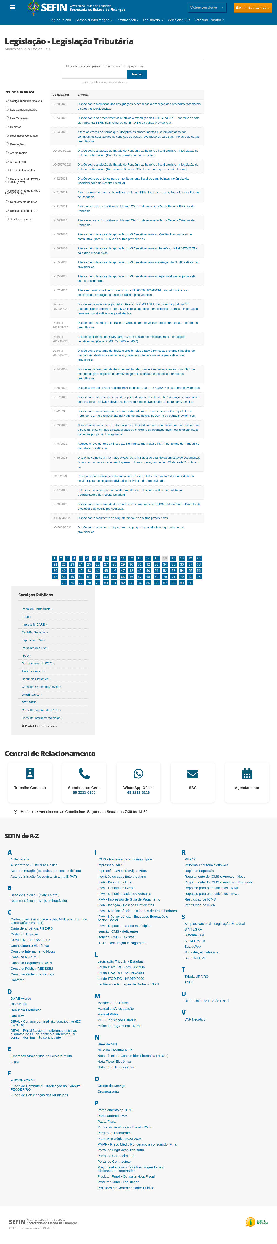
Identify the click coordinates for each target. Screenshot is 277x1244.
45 (106, 570)
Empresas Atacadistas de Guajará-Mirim (41, 1056)
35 (173, 564)
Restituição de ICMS (200, 899)
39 (55, 570)
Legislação (152, 20)
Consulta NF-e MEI (25, 957)
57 (55, 577)
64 (114, 577)
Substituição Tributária (201, 952)
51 (157, 570)
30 (131, 564)
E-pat (25, 616)
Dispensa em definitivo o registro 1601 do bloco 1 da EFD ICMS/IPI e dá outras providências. (139, 387)
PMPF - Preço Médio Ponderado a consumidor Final (137, 1144)
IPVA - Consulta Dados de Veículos (124, 894)
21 (55, 564)
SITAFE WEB (195, 941)
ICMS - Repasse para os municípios (125, 859)
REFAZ (190, 859)
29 (123, 564)
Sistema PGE (195, 935)
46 (114, 570)
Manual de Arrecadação (116, 1008)
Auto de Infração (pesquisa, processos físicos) (46, 871)
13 (139, 558)
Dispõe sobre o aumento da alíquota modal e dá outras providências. (123, 518)
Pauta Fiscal (107, 1121)
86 (157, 583)
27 (106, 564)
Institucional (126, 20)
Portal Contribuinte (38, 726)
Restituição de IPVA (200, 905)
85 (148, 583)
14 (148, 558)
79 (98, 583)
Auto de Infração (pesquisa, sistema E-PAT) (44, 876)
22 (64, 564)
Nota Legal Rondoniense (116, 1067)
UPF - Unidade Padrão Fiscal (207, 1001)
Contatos (17, 980)
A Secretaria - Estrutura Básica (34, 865)
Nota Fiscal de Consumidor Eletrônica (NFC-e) (133, 1056)
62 (98, 577)
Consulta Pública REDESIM (32, 968)
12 (131, 558)
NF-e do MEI (107, 1044)
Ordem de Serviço (111, 1086)
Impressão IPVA (32, 640)
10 (114, 558)
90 (190, 583)
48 (131, 570)
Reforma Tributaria (209, 20)
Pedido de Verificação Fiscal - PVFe (125, 1127)
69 (157, 577)
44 (98, 570)
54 (182, 570)
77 (81, 583)
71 (173, 577)
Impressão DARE (33, 624)
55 (190, 570)
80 (106, 583)
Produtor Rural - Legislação (118, 1182)
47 (123, 570)
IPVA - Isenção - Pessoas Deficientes (126, 905)
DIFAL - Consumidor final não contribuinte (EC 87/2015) (46, 1023)
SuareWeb (193, 946)
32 (148, 564)
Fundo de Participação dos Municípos (39, 1095)
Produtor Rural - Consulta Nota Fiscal (126, 1176)
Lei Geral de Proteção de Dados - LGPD (128, 984)
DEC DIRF (29, 702)
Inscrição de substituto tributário (122, 876)
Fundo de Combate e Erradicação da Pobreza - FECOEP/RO (47, 1087)
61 (89, 577)
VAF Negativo (195, 1019)
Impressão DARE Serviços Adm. (122, 871)
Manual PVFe (108, 1014)
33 (157, 564)
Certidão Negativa (34, 632)
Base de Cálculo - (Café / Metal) (35, 895)
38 (199, 564)
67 (140, 577)
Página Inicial (60, 20)
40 (64, 570)
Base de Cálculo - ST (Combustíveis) (39, 901)
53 (173, 570)
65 (123, 577)
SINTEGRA (193, 929)
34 (165, 564)
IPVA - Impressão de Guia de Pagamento (129, 899)
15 (156, 558)
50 (148, 570)
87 (165, 583)
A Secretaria (20, 859)
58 (64, 577)
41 (72, 570)
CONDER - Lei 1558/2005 (30, 940)
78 (89, 583)
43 (89, 570)
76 (72, 583)
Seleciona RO (179, 20)
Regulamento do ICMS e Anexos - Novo (215, 876)
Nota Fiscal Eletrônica (114, 1061)
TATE (189, 982)
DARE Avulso (31, 694)
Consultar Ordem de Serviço (40, 687)
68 (148, 577)
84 (140, 583)
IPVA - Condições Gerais (116, 888)
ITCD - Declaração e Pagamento (122, 943)
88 (173, 583)
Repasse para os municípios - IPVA (212, 894)
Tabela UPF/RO (197, 976)
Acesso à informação (92, 20)
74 (199, 577)
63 (106, 577)
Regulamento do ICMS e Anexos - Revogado (219, 882)
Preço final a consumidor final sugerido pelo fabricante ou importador (131, 1169)
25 (89, 564)
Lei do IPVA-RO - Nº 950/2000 (121, 973)
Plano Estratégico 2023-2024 (120, 1139)
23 (72, 564)
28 (114, 564)
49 (140, 570)
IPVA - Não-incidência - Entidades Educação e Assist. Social (133, 918)
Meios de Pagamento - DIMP (120, 1026)
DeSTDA (17, 1016)
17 (173, 558)
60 (81, 577)
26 (98, 564)
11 (123, 558)
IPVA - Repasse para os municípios (124, 926)
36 (182, 564)
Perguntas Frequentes (114, 1133)
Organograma (108, 1091)
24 (81, 564)
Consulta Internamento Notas (41, 718)
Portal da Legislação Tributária (121, 1150)
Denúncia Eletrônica (35, 679)
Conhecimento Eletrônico (30, 945)
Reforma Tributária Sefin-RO (206, 865)
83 (131, 583)
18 (182, 558)
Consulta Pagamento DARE (40, 710)
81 (114, 583)
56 (199, 570)
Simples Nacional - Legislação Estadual (215, 924)
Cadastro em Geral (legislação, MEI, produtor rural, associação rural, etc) (49, 921)
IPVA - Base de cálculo (115, 882)
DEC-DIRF (19, 1004)
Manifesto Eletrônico (113, 1003)
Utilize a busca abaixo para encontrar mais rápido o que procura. (104, 66)
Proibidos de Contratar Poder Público (126, 1188)
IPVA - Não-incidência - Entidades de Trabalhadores (137, 911)
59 (72, 577)
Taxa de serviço (32, 671)
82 (123, 583)
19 (190, 558)
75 (64, 583)
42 (81, 570)
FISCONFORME (23, 1080)
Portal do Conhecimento (116, 1156)
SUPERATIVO (195, 958)
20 (199, 558)
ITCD (25, 655)
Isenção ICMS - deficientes (118, 931)
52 (165, 570)
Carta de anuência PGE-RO (32, 928)
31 (140, 564)
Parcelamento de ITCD (37, 663)
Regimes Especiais (199, 871)
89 (182, 583)
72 (182, 577)
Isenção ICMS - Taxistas (116, 937)
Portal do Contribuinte (36, 609)
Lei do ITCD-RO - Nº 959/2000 (121, 978)
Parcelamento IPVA (34, 648)
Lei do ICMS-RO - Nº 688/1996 (121, 967)
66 (131, 577)
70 (165, 577)
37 (190, 564)
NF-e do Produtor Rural (115, 1050)
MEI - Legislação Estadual (117, 1020)
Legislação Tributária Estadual (121, 961)
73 (190, 577)
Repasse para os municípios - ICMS (212, 888)
